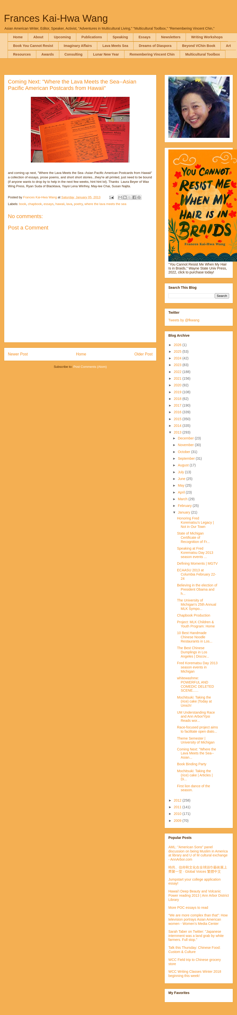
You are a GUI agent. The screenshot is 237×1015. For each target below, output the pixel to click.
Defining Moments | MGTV (197, 563)
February (185, 506)
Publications (91, 37)
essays (49, 204)
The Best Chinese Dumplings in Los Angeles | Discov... (193, 652)
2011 (178, 807)
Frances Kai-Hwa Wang (56, 18)
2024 (178, 358)
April (182, 492)
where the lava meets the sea (105, 204)
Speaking (120, 37)
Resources (22, 54)
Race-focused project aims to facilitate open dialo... (197, 729)
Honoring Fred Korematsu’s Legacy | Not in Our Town (195, 522)
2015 (178, 419)
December (186, 438)
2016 (178, 412)
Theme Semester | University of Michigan (196, 740)
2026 (178, 345)
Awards (47, 54)
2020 (178, 385)
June (182, 479)
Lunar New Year (106, 54)
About (38, 37)
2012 (178, 800)
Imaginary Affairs (78, 46)
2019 (178, 392)
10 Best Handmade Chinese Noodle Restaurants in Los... (194, 637)
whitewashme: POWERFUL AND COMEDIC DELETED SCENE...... (195, 684)
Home (18, 37)
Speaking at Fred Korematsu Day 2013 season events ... (195, 552)
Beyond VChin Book (199, 46)
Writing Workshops (207, 37)
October (184, 452)
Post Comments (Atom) (90, 367)
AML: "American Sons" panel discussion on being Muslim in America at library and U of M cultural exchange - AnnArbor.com (198, 853)
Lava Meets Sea (115, 46)
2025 (178, 351)
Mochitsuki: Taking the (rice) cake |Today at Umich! (194, 701)
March (183, 499)
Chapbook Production (193, 615)
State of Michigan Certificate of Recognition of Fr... (193, 537)
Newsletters (171, 37)
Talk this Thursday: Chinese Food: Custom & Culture (194, 950)
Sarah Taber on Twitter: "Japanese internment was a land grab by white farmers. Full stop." (196, 936)
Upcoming (62, 37)
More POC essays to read (188, 908)
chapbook (35, 204)
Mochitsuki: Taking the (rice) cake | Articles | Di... (195, 775)
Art (228, 46)
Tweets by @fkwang (183, 320)
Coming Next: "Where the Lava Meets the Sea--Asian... (196, 753)
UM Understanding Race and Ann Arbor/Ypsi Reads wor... (196, 716)
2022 (178, 372)
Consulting (73, 54)
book (22, 204)
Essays (144, 37)
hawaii (59, 204)
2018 (178, 399)
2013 (178, 432)
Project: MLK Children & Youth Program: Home (196, 624)
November (186, 445)
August (183, 465)
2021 (178, 378)
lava (69, 204)
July (181, 472)
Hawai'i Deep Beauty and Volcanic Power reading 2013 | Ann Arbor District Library (198, 895)
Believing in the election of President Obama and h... (197, 589)
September (187, 458)
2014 (178, 426)
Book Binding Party (191, 764)
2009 (178, 821)
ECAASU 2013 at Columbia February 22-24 (196, 574)
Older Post (143, 354)
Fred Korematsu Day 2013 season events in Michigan (197, 667)
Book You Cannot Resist (33, 46)
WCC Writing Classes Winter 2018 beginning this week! (194, 974)
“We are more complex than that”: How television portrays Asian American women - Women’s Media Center (198, 919)
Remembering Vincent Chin (152, 54)
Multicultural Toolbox (202, 54)
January (184, 512)
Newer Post (18, 354)
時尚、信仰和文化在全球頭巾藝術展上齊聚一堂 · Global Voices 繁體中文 (197, 869)
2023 (178, 365)
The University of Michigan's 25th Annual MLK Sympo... (196, 604)
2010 (178, 814)
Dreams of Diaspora (155, 46)
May (181, 485)
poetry (78, 204)
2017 (178, 405)
